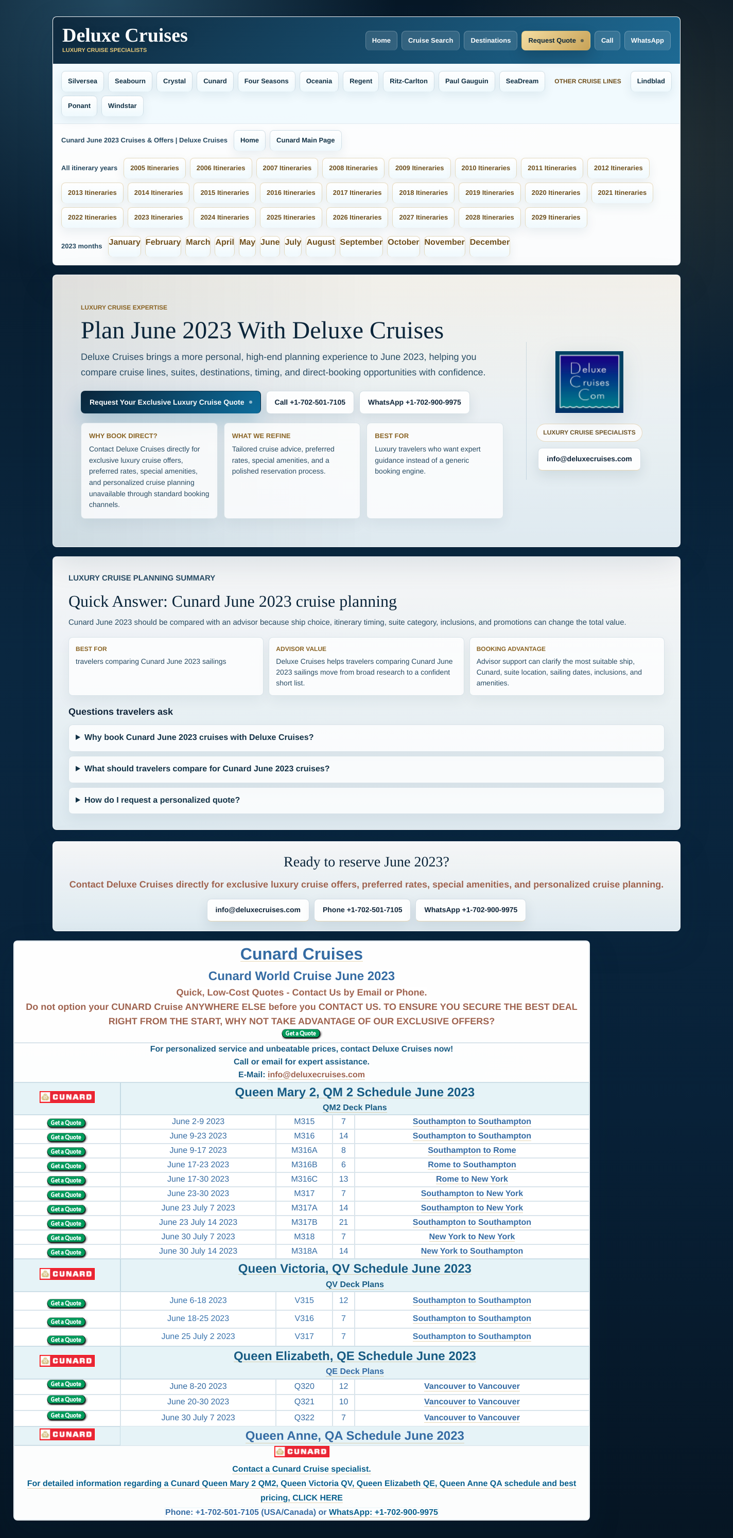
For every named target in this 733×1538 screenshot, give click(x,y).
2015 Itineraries (224, 192)
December (490, 242)
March (198, 242)
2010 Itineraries (486, 168)
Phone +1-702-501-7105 (362, 910)
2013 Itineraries (92, 192)
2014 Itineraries (158, 192)
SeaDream (522, 81)
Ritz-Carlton (409, 81)
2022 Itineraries (92, 217)
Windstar (122, 106)
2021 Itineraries (622, 192)
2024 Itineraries (224, 217)
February (163, 242)
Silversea (82, 81)
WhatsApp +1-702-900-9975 (414, 402)
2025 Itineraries (291, 217)
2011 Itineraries (552, 168)
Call (607, 40)
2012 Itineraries (618, 168)
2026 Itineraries (357, 217)
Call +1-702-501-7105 (310, 402)
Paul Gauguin (466, 81)
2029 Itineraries (556, 217)
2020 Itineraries (556, 192)
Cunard (215, 81)
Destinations (490, 40)
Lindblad (651, 81)
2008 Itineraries (353, 168)
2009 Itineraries (419, 168)
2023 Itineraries (158, 217)
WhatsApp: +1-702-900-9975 (383, 1512)
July (293, 242)
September (361, 242)
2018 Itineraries (423, 192)
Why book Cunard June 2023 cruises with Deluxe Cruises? (198, 737)
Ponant (79, 106)
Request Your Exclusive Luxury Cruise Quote (167, 402)
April (224, 242)
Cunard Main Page (305, 140)
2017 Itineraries (357, 192)
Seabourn (130, 81)
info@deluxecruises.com (589, 459)
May (247, 242)
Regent (361, 81)
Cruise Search (430, 40)
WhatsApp (647, 40)
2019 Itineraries (489, 192)
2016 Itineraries (291, 192)
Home (381, 40)
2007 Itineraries (287, 168)
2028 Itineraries (489, 217)
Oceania (319, 81)
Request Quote (551, 40)
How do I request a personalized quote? (162, 800)
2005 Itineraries (154, 168)
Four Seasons (267, 81)
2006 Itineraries (221, 168)
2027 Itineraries (423, 217)
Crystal (174, 81)
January (124, 242)
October (403, 242)
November (445, 242)
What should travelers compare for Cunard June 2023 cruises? (207, 769)
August (320, 242)
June (270, 242)
